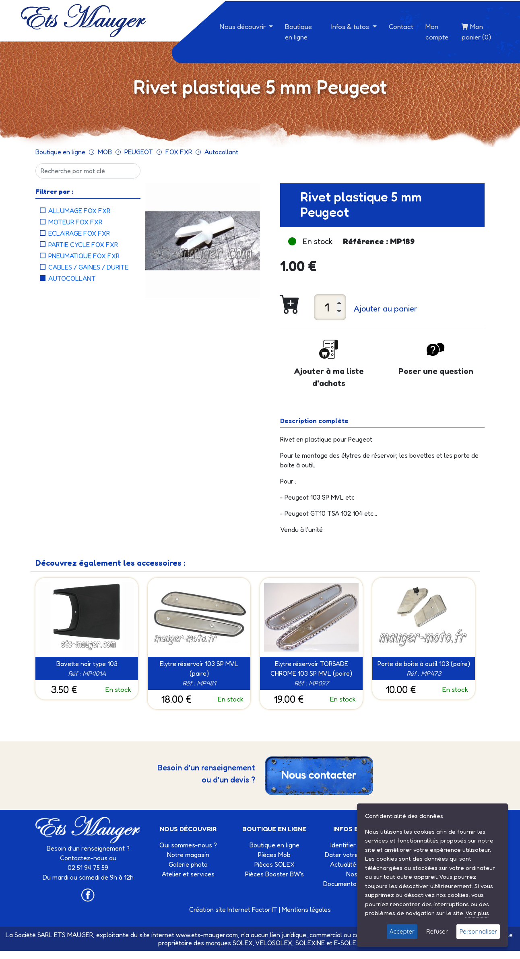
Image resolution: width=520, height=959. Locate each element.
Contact (401, 26)
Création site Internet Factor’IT (233, 909)
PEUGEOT (138, 152)
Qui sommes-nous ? (188, 845)
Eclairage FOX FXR (79, 233)
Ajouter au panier (385, 308)
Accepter (402, 931)
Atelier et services (188, 874)
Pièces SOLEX (274, 864)
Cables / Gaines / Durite (88, 267)
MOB (105, 152)
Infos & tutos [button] (351, 26)
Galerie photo (188, 864)
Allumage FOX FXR (79, 211)
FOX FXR (178, 152)
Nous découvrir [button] (243, 26)
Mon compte (436, 31)
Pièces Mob (274, 855)
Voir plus (477, 913)
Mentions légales (306, 909)
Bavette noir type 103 (87, 664)
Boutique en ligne (298, 31)
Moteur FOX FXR (75, 222)
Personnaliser (478, 931)
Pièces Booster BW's (274, 874)
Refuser (437, 931)
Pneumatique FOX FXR (84, 256)
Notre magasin (188, 855)
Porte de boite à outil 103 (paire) (424, 664)
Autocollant (221, 152)
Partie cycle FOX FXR (83, 245)
